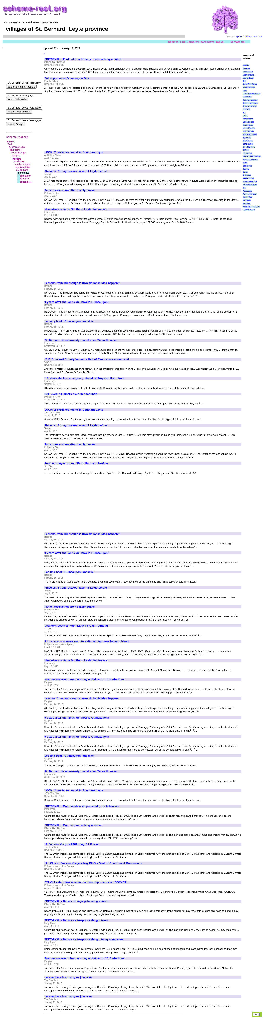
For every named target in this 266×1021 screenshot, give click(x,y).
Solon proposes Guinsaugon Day (66, 78)
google (239, 36)
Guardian (246, 109)
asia (10, 144)
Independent (248, 119)
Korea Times (248, 125)
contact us (237, 41)
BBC (244, 81)
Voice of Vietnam (250, 194)
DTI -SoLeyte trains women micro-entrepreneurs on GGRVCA (85, 882)
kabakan (24, 178)
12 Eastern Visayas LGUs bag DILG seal (71, 844)
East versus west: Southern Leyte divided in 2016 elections (84, 679)
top (256, 1014)
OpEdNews (247, 153)
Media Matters (249, 128)
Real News (247, 166)
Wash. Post (247, 197)
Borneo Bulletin (249, 87)
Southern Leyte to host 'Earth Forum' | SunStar (76, 463)
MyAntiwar (247, 138)
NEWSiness (247, 141)
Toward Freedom (250, 182)
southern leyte (22, 164)
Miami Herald (248, 131)
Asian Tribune (248, 75)
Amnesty (246, 69)
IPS (244, 113)
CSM (245, 91)
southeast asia (17, 147)
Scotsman (247, 175)
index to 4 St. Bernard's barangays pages (195, 41)
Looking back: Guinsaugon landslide (69, 321)
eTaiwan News (249, 210)
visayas (16, 155)
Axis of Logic (248, 78)
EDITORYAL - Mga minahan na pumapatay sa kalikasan (81, 806)
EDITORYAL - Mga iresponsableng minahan (73, 825)
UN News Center (250, 185)
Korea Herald (248, 122)
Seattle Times (248, 178)
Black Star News (250, 84)
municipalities (22, 167)
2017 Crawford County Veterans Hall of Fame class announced (86, 359)
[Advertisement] (75, 120)
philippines (16, 150)
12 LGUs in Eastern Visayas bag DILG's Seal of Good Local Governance (93, 863)
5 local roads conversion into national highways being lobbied (86, 641)
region (10, 141)
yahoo (249, 36)
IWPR (245, 116)
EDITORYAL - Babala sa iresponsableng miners (76, 920)
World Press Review (251, 207)
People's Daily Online (252, 156)
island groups (18, 152)
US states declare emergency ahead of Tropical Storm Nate (84, 378)
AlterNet (246, 65)
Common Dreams (250, 100)
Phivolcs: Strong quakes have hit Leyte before (75, 171)
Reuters (246, 169)
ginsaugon (25, 175)
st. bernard (22, 170)
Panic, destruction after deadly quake (69, 190)
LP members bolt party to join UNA (68, 977)
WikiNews (247, 204)
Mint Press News (250, 134)
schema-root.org (17, 136)
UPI (244, 188)
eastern (17, 158)
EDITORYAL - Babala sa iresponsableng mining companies (83, 939)
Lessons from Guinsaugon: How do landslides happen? (82, 283)
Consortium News (250, 103)
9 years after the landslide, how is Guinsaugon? (76, 302)
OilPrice (246, 150)
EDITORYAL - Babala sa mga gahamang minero (76, 901)
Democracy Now (249, 106)
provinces (18, 161)
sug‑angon (25, 181)
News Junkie (248, 144)
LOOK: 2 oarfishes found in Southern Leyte (73, 152)
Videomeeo (247, 191)
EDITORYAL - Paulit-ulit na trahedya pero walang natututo (83, 59)
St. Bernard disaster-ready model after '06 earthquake (80, 340)
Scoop (245, 172)
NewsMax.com (249, 147)
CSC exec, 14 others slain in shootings (70, 394)
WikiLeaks (247, 200)
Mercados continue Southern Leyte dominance (75, 209)
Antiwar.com (248, 72)
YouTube (258, 36)
